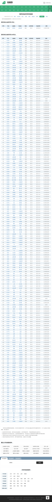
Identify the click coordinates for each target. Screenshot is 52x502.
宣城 (14, 232)
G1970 (8, 140)
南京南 (20, 177)
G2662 (8, 186)
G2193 (8, 155)
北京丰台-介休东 (35, 448)
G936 (8, 396)
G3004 (8, 221)
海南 (28, 481)
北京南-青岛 (16, 446)
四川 (34, 8)
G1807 (8, 100)
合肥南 (14, 163)
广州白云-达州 (46, 448)
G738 (8, 288)
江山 (20, 121)
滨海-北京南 (26, 446)
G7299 (8, 281)
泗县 (29, 16)
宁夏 (21, 485)
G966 (8, 408)
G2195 (8, 159)
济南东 (14, 84)
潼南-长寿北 (26, 453)
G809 (8, 365)
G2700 (8, 200)
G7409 (8, 290)
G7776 (8, 333)
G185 (8, 111)
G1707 (8, 80)
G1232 (8, 65)
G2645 (8, 179)
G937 (8, 398)
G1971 (8, 142)
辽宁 (11, 476)
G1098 (8, 42)
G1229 (8, 59)
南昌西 (20, 71)
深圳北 (20, 192)
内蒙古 (25, 473)
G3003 (8, 219)
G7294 (8, 275)
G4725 (8, 236)
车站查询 (4, 458)
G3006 (8, 225)
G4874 (8, 246)
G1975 (8, 148)
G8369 (8, 28)
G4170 (8, 232)
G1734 (8, 90)
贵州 (18, 483)
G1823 (8, 109)
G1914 (8, 125)
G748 (8, 306)
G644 (8, 263)
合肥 (14, 292)
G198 (8, 152)
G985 (8, 413)
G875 (8, 381)
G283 (8, 209)
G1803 (8, 96)
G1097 (8, 40)
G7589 (8, 311)
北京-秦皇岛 (6, 448)
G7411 (8, 294)
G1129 (8, 46)
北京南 (14, 44)
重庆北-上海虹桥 (26, 451)
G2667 (8, 188)
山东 (21, 8)
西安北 (14, 123)
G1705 (8, 75)
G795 (8, 352)
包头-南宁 (26, 448)
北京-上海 (46, 446)
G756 (8, 308)
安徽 (50, 8)
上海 (9, 8)
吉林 (20, 67)
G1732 (8, 86)
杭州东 (14, 130)
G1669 (8, 73)
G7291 (8, 273)
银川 (20, 94)
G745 (8, 304)
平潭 (20, 138)
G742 (8, 298)
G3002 (8, 217)
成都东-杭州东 (36, 451)
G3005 (8, 223)
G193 (8, 134)
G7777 (8, 336)
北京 (5, 8)
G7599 (8, 315)
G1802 (8, 94)
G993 (8, 419)
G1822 (8, 107)
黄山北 (20, 173)
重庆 (13, 8)
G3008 (8, 229)
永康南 (20, 169)
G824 (8, 375)
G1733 (8, 88)
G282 (8, 207)
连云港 (14, 344)
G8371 (8, 377)
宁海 (20, 111)
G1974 (8, 146)
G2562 (8, 175)
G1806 (8, 98)
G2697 (8, 194)
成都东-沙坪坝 (6, 453)
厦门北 (20, 73)
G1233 (8, 67)
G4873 (8, 244)
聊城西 (14, 75)
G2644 (8, 177)
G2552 (8, 163)
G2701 (8, 202)
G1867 (8, 119)
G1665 (8, 71)
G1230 (8, 61)
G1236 (8, 69)
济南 (14, 40)
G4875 (8, 248)
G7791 (8, 344)
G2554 (8, 167)
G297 (8, 211)
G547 (8, 254)
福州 (20, 46)
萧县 (47, 16)
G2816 (8, 204)
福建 (25, 478)
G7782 (8, 342)
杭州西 (14, 113)
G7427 (8, 300)
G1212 (8, 48)
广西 (25, 481)
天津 (14, 473)
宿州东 (41, 16)
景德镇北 (20, 165)
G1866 (8, 117)
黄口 (23, 16)
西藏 (25, 483)
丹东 (20, 59)
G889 (8, 390)
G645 (8, 265)
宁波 (20, 55)
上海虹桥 (20, 28)
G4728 (8, 238)
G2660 (8, 182)
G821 (8, 373)
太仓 (20, 198)
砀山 (15, 16)
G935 (8, 394)
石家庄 (20, 48)
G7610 (8, 319)
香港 (11, 488)
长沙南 (14, 92)
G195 (8, 136)
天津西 (14, 267)
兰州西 (20, 140)
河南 (25, 8)
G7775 (8, 331)
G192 (8, 130)
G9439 (8, 402)
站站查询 (18, 458)
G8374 (8, 379)
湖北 (14, 481)
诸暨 (14, 308)
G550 (8, 256)
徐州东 (14, 71)
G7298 (8, 279)
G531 (8, 252)
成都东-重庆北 (46, 453)
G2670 (8, 190)
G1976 (8, 150)
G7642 (8, 325)
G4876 (8, 250)
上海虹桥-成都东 (16, 451)
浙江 (46, 8)
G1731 (8, 84)
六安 (14, 167)
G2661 (8, 184)
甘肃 (14, 485)
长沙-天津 (16, 448)
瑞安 (20, 321)
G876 (8, 383)
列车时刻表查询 (26, 470)
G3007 (8, 227)
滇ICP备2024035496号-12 (28, 497)
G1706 (8, 78)
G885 (8, 388)
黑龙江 (18, 476)
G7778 (8, 338)
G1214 (8, 50)
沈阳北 (14, 55)
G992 (8, 417)
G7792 (8, 346)
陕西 (11, 485)
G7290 (8, 271)
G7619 (8, 321)
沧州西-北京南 (36, 446)
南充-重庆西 (36, 453)
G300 (8, 213)
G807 (8, 361)
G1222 (8, 55)
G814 (8, 371)
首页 (2, 8)
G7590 (8, 313)
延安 (14, 155)
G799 (8, 354)
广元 (14, 244)
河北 (38, 8)
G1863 (8, 115)
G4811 (8, 240)
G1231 (8, 63)
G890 (8, 392)
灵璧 (26, 16)
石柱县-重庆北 (46, 451)
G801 (8, 356)
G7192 (8, 269)
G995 (8, 421)
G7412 (8, 296)
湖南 (42, 8)
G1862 (8, 113)
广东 (17, 8)
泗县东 (33, 16)
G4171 (8, 234)
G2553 (8, 165)
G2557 (8, 169)
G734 (8, 284)
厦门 (14, 417)
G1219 (8, 53)
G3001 (8, 215)
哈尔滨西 (14, 177)
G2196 (8, 161)
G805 (8, 358)
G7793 (8, 348)
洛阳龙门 (20, 107)
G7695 (8, 327)
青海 (18, 485)
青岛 (20, 207)
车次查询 (11, 458)
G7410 (8, 292)
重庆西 (14, 144)
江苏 (30, 8)
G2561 (8, 173)
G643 (8, 261)
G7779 (8, 340)
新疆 (25, 485)
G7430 (8, 302)
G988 (8, 415)
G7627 (8, 323)
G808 (8, 363)
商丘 (20, 234)
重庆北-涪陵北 (16, 453)
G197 (8, 138)
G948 (8, 404)
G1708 (8, 82)
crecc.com (38, 497)
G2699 (8, 198)
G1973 (8, 144)
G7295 (8, 277)
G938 (8, 400)
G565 (8, 259)
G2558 (8, 171)
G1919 (8, 127)
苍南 (20, 84)
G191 (8, 121)
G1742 (8, 92)
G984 (8, 410)
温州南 (20, 40)
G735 (8, 286)
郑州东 (20, 98)
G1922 (8, 132)
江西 (28, 478)
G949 (8, 406)
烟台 (14, 188)
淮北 (14, 273)
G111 (8, 44)
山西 (21, 473)
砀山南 (18, 16)
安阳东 (14, 103)
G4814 (8, 242)
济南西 (20, 42)
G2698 (8, 196)
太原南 (20, 113)
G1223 (8, 57)
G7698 (8, 329)
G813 (8, 369)
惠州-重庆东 (6, 451)
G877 (8, 385)
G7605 (8, 317)
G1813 (8, 103)
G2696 (8, 192)
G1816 (8, 105)
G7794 (8, 350)
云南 (21, 483)
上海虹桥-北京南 (6, 446)
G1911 (8, 123)
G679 (8, 267)
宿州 (37, 16)
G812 (8, 367)
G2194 (8, 157)
